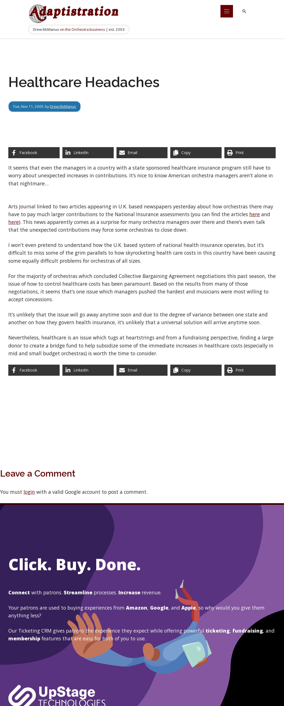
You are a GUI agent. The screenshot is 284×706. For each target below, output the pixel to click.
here (254, 214)
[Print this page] (250, 152)
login (29, 491)
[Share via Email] (142, 152)
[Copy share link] (196, 152)
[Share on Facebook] (34, 152)
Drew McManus (63, 106)
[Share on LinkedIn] (88, 152)
